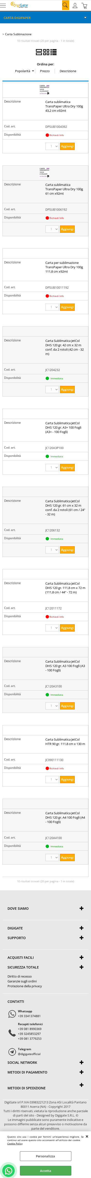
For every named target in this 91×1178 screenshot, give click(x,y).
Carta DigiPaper (17, 18)
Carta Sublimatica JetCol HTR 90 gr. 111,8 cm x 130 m (65, 741)
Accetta (45, 1171)
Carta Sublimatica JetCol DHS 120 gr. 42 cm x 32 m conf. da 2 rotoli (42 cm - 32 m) (64, 347)
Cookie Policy (15, 1143)
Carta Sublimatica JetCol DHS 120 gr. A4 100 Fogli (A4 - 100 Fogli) (65, 817)
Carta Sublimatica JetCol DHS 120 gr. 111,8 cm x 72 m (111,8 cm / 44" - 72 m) (65, 587)
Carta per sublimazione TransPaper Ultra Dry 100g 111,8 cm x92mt (64, 267)
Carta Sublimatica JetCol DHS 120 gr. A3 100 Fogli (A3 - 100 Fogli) (65, 665)
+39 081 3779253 (29, 1039)
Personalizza (45, 1156)
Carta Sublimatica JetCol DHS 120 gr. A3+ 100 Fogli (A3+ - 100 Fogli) (63, 427)
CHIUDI (87, 1136)
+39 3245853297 (29, 1034)
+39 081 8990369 (29, 1029)
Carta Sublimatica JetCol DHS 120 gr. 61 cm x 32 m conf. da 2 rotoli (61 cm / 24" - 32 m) (65, 507)
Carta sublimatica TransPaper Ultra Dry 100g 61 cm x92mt (64, 189)
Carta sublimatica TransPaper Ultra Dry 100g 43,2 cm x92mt (64, 106)
